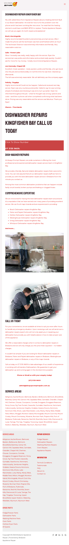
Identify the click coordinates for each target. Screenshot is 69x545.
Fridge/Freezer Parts (10, 513)
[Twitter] (56, 535)
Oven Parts (7, 521)
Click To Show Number (17, 142)
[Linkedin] (59, 535)
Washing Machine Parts (11, 518)
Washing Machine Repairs (47, 445)
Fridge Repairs (42, 439)
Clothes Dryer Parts (10, 524)
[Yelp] (62, 535)
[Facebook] (53, 535)
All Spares (6, 527)
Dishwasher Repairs (44, 442)
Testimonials (42, 465)
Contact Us (41, 474)
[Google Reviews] (65, 535)
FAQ (38, 468)
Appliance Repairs (44, 450)
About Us (40, 471)
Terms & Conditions (44, 463)
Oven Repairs (42, 448)
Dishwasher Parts (9, 516)
